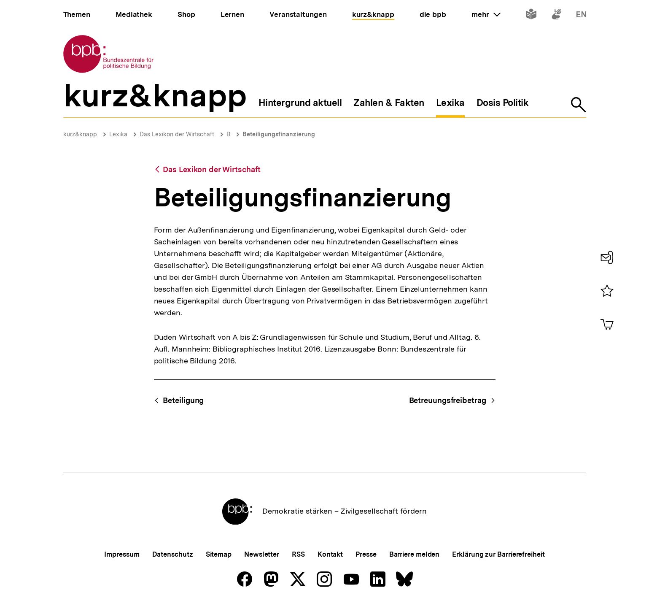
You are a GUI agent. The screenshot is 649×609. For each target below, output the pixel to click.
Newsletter (261, 554)
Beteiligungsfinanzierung (278, 134)
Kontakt (330, 554)
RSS (298, 554)
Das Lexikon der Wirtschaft (177, 134)
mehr (485, 14)
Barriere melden (414, 554)
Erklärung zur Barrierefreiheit (498, 554)
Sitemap (219, 554)
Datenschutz (172, 554)
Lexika (118, 134)
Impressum (121, 554)
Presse (365, 554)
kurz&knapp (80, 134)
